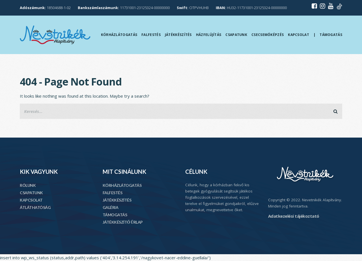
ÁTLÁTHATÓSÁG (35, 207)
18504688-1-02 (45, 7)
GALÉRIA (110, 207)
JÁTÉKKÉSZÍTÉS (117, 200)
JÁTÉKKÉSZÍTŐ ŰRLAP (123, 222)
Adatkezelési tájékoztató (293, 216)
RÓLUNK (28, 185)
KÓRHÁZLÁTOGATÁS (122, 185)
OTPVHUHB (193, 7)
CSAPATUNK (31, 192)
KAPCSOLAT (31, 200)
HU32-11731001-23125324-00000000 (251, 7)
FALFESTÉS (112, 192)
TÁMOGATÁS (115, 214)
